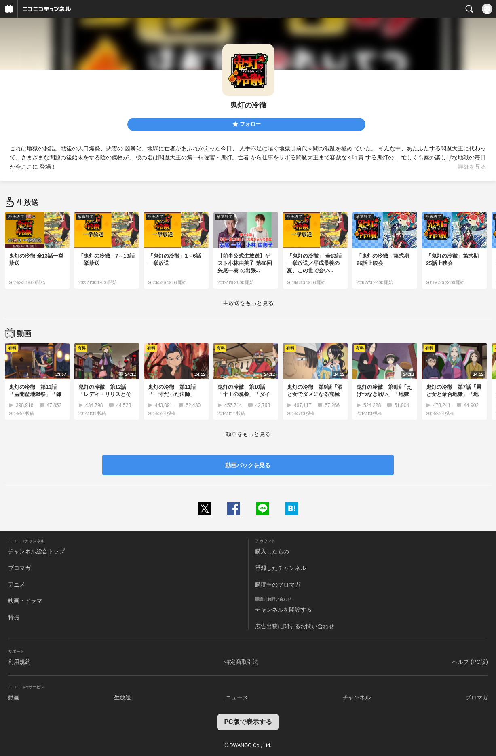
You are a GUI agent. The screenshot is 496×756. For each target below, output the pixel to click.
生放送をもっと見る (248, 303)
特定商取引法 (241, 662)
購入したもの (272, 551)
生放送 (122, 697)
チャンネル (356, 697)
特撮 (13, 617)
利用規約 (19, 662)
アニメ (16, 584)
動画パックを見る (247, 465)
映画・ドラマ (25, 600)
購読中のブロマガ (277, 584)
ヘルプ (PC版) (470, 662)
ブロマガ (19, 568)
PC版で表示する (248, 721)
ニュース (237, 697)
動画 (13, 697)
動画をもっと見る (248, 434)
